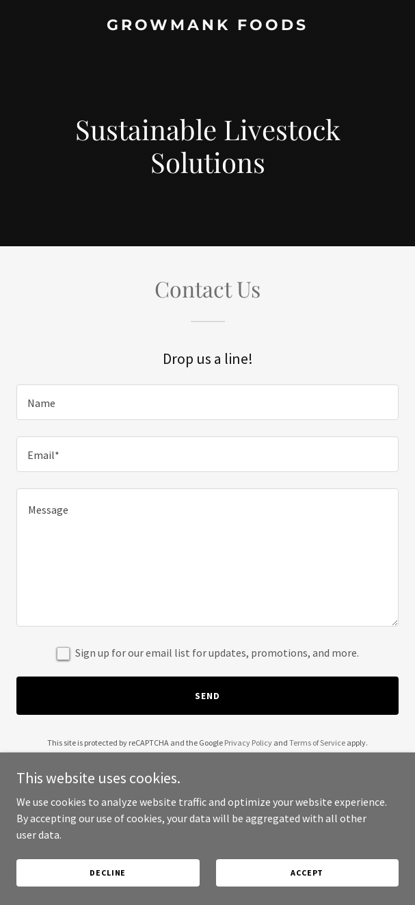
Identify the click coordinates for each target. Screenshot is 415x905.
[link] (207, 26)
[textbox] (207, 402)
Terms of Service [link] (317, 742)
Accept (307, 872)
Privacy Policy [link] (248, 742)
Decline (108, 872)
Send (207, 696)
